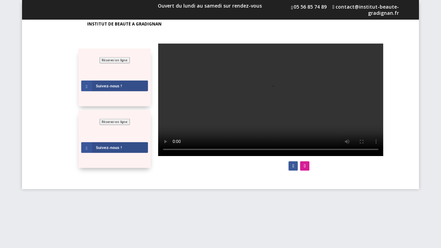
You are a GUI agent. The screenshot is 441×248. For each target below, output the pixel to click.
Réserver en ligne (114, 60)
